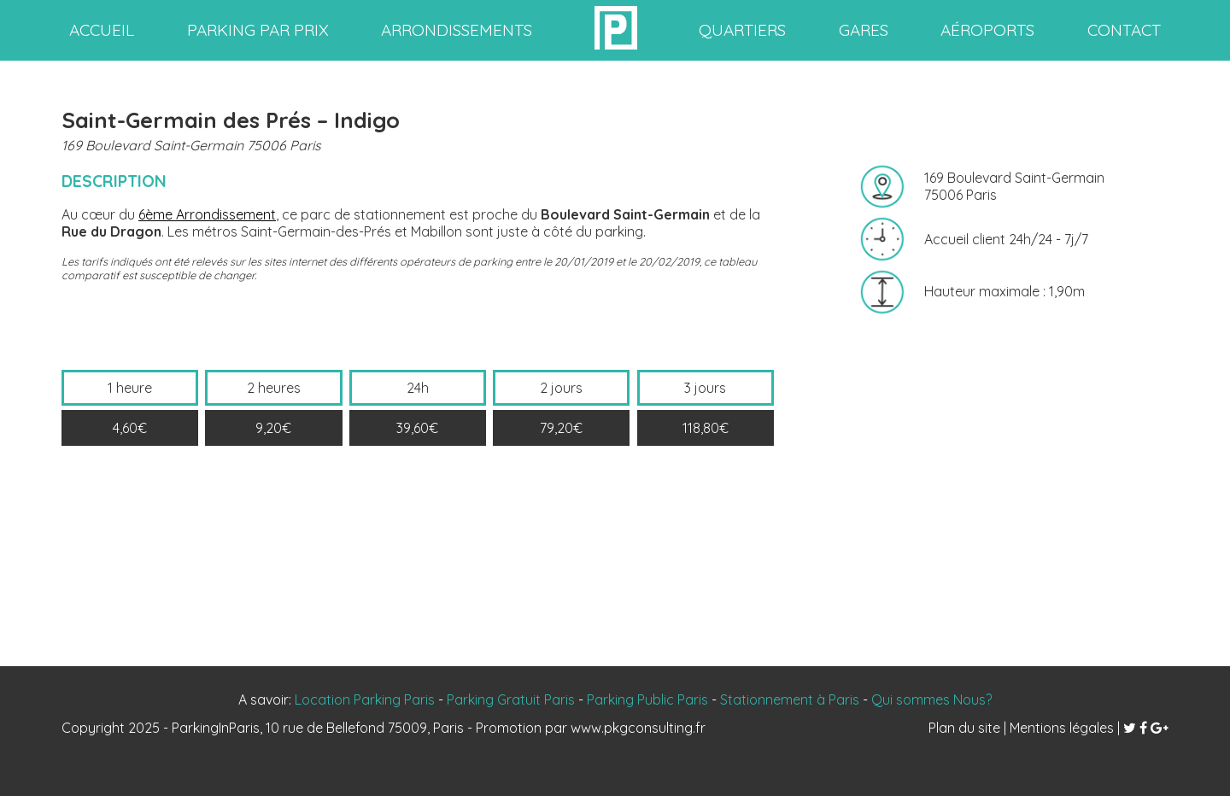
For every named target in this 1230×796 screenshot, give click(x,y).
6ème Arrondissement (207, 214)
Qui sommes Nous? (931, 699)
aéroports (987, 30)
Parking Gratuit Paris (511, 699)
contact (1124, 30)
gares (863, 30)
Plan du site (964, 727)
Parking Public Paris (647, 699)
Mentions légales (1062, 727)
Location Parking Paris (365, 699)
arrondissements (456, 30)
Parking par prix (258, 30)
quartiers (742, 30)
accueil (101, 30)
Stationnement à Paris (789, 699)
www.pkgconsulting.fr (638, 727)
